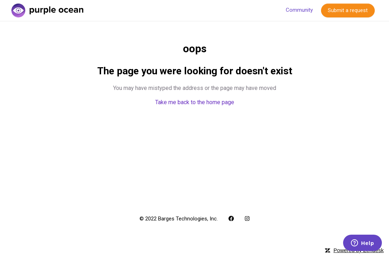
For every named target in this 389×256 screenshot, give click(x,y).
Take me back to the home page (194, 102)
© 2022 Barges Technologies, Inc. (179, 218)
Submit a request (348, 10)
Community (299, 10)
